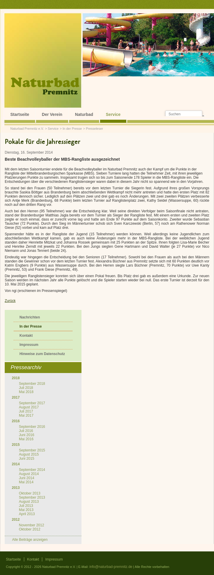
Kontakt (26, 336)
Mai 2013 (26, 510)
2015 (16, 445)
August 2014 (29, 474)
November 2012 (31, 525)
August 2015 (29, 454)
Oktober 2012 (29, 529)
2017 (16, 397)
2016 (16, 421)
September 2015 (32, 450)
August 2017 (29, 407)
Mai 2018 (26, 392)
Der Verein (52, 114)
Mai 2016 (26, 439)
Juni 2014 (26, 478)
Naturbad (84, 114)
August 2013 (29, 502)
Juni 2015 (26, 458)
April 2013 (27, 514)
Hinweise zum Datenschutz (42, 354)
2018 (16, 378)
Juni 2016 (26, 435)
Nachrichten (29, 317)
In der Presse (72, 128)
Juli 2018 (26, 388)
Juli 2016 (26, 431)
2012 (16, 520)
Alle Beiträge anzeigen (30, 540)
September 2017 (32, 403)
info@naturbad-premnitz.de (111, 567)
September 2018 (32, 384)
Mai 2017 (26, 415)
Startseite (19, 114)
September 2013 (32, 497)
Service (113, 114)
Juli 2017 (26, 411)
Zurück (10, 301)
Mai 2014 (26, 482)
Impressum (28, 345)
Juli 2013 (26, 506)
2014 (16, 464)
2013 (16, 488)
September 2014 (32, 470)
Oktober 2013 (29, 493)
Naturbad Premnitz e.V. (27, 128)
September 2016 (32, 427)
